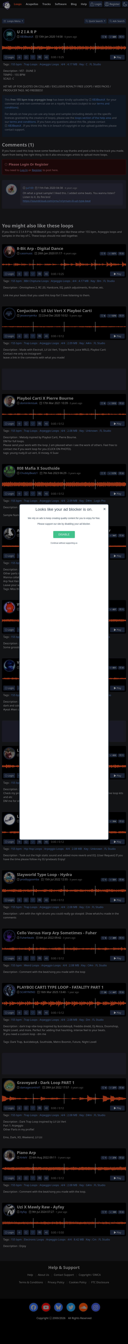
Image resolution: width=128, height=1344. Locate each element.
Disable (64, 534)
